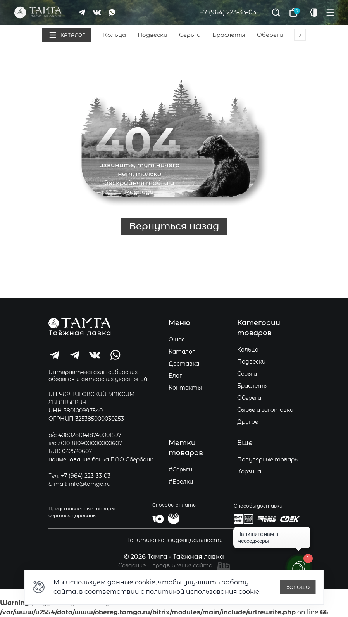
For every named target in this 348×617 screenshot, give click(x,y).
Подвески (152, 34)
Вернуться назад (174, 226)
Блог (175, 375)
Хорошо (298, 587)
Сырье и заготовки (265, 409)
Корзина (249, 471)
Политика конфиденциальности (174, 540)
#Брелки (181, 481)
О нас (177, 339)
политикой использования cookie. (203, 591)
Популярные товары (268, 459)
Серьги (190, 34)
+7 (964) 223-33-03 (228, 12)
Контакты (185, 387)
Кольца (114, 34)
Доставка (184, 363)
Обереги (270, 34)
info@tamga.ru (89, 483)
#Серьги (180, 469)
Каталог (182, 351)
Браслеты (228, 34)
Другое (247, 421)
